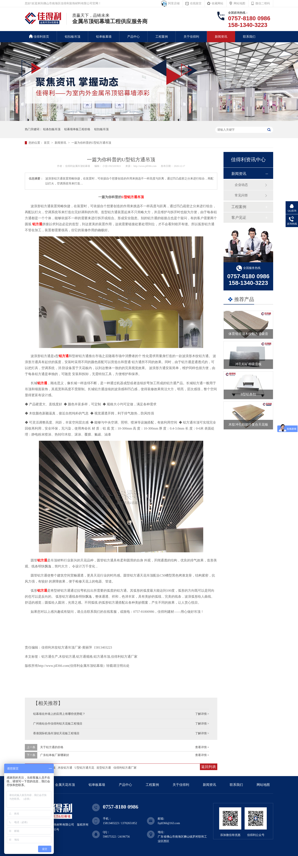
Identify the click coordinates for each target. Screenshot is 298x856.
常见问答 (241, 195)
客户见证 (238, 218)
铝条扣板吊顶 (51, 129)
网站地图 (239, 3)
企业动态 (241, 185)
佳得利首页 (39, 36)
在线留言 (196, 3)
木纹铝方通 (65, 767)
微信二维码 (262, 3)
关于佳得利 (191, 36)
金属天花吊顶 (65, 784)
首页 (47, 142)
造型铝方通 (103, 767)
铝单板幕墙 (104, 36)
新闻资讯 (221, 36)
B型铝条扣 (248, 394)
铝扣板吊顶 (72, 36)
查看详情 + (202, 747)
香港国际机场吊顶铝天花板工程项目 (56, 733)
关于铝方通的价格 (51, 747)
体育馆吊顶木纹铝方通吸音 (248, 334)
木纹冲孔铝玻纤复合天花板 (248, 424)
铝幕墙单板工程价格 (77, 129)
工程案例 (161, 36)
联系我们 (249, 36)
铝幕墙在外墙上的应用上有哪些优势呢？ (59, 713)
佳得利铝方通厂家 (125, 767)
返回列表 (208, 767)
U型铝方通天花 (84, 767)
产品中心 (133, 36)
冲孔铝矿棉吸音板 (248, 364)
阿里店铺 (173, 3)
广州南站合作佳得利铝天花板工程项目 (57, 723)
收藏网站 (217, 3)
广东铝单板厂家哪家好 (54, 755)
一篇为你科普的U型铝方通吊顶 (91, 142)
